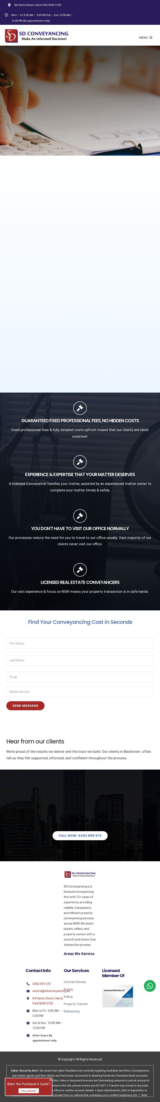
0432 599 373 (42, 984)
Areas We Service (79, 953)
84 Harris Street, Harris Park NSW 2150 (37, 5)
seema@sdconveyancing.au (51, 991)
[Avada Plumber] (36, 30)
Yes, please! (28, 1090)
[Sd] (80, 872)
